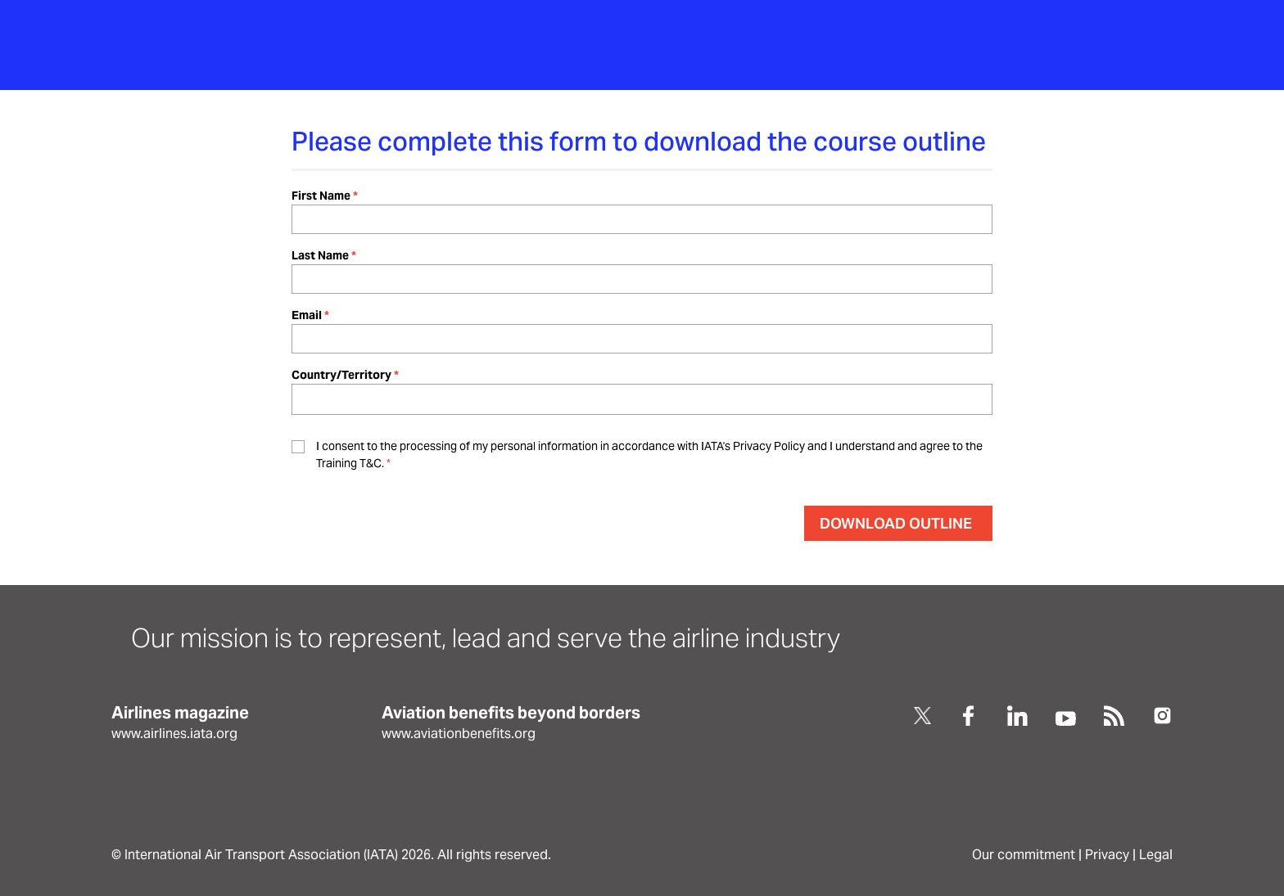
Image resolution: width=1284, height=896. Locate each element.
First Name (321, 195)
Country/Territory (341, 374)
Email (307, 315)
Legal (1156, 854)
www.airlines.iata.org (174, 733)
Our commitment (1023, 854)
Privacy (1107, 854)
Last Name (320, 255)
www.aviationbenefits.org (459, 733)
